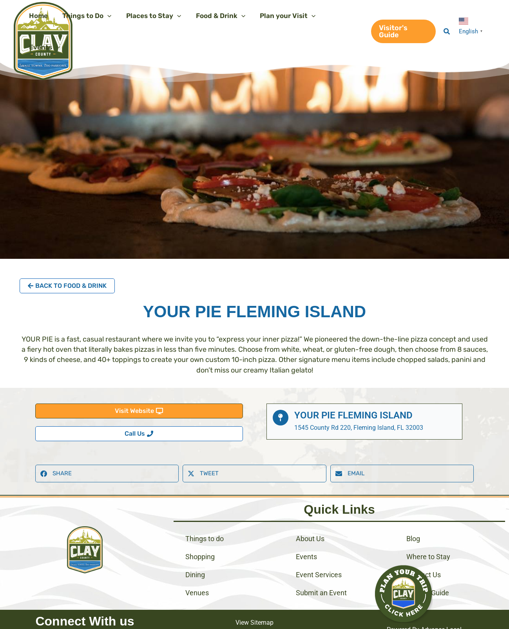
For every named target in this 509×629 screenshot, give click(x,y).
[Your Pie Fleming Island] (280, 386)
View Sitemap (254, 601)
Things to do (204, 518)
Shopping (200, 536)
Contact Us (423, 554)
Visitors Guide (427, 572)
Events (306, 536)
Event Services (319, 554)
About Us (310, 518)
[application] (106, 15)
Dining (195, 554)
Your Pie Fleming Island (353, 383)
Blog (413, 518)
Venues (197, 572)
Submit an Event (321, 572)
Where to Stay (428, 536)
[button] (402, 15)
